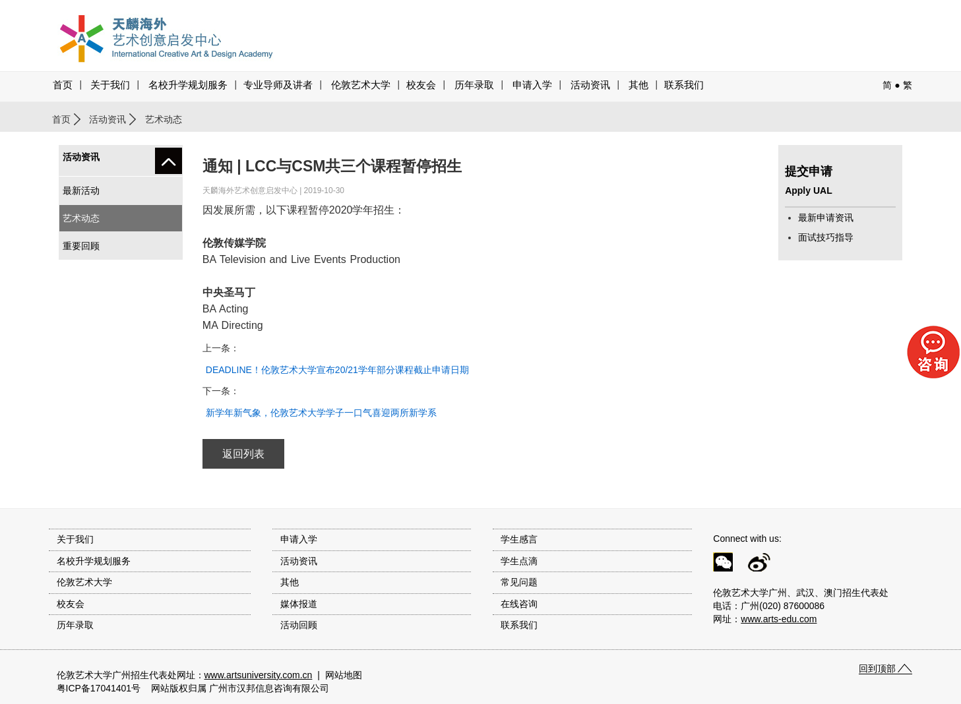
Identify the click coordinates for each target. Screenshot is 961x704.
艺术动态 (81, 218)
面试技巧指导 (825, 237)
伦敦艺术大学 (360, 85)
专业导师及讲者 (278, 85)
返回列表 (243, 453)
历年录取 (474, 85)
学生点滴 (519, 561)
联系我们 (684, 85)
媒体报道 (298, 604)
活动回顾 (298, 625)
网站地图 (343, 675)
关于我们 (110, 85)
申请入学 (532, 85)
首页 (63, 85)
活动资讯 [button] (590, 85)
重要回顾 (81, 246)
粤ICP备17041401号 (99, 688)
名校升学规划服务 (188, 85)
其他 (638, 85)
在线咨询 (519, 604)
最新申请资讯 (825, 217)
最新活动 (81, 190)
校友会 (421, 85)
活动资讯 (107, 119)
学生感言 (519, 539)
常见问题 (519, 582)
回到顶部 (877, 668)
